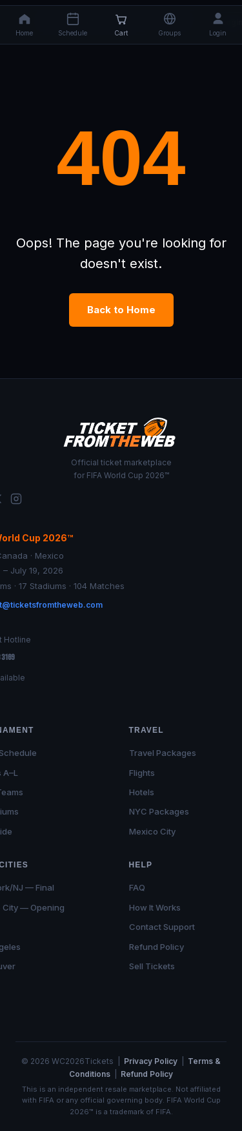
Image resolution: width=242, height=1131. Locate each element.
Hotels (141, 792)
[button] (169, 25)
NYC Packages (159, 811)
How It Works (155, 907)
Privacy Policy (150, 1061)
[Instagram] (16, 501)
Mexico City (152, 831)
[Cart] (121, 25)
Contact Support (162, 927)
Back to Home (121, 310)
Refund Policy (156, 947)
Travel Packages (162, 753)
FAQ (137, 887)
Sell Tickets (152, 966)
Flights (142, 773)
